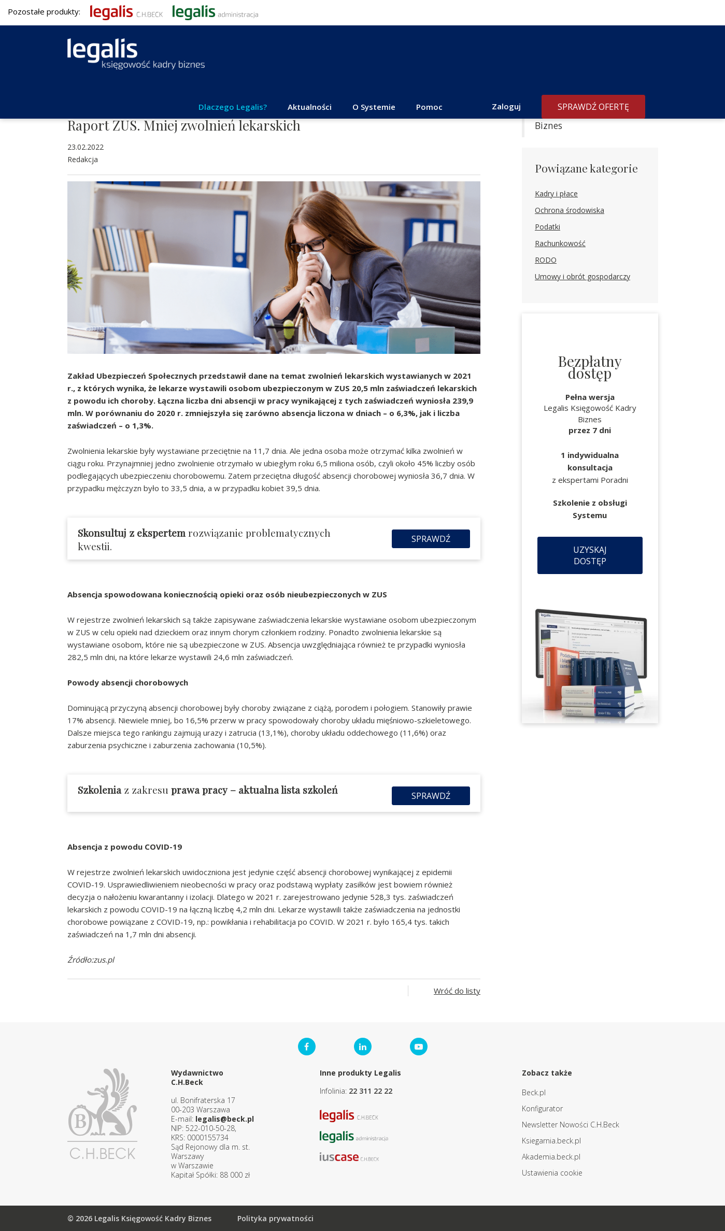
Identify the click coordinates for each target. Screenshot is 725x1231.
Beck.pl (534, 1092)
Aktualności (310, 107)
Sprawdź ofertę (593, 106)
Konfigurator (542, 1108)
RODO (546, 260)
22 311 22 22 (370, 1091)
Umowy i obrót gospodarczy (582, 276)
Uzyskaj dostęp (590, 555)
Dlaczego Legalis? (232, 107)
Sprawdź (430, 539)
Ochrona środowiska (569, 210)
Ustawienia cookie (552, 1173)
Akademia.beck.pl (551, 1157)
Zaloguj (506, 106)
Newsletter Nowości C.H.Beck (570, 1124)
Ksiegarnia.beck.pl (551, 1141)
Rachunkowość (560, 243)
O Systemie (373, 107)
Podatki (547, 227)
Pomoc (429, 107)
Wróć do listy (457, 990)
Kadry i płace (556, 193)
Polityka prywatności (275, 1218)
